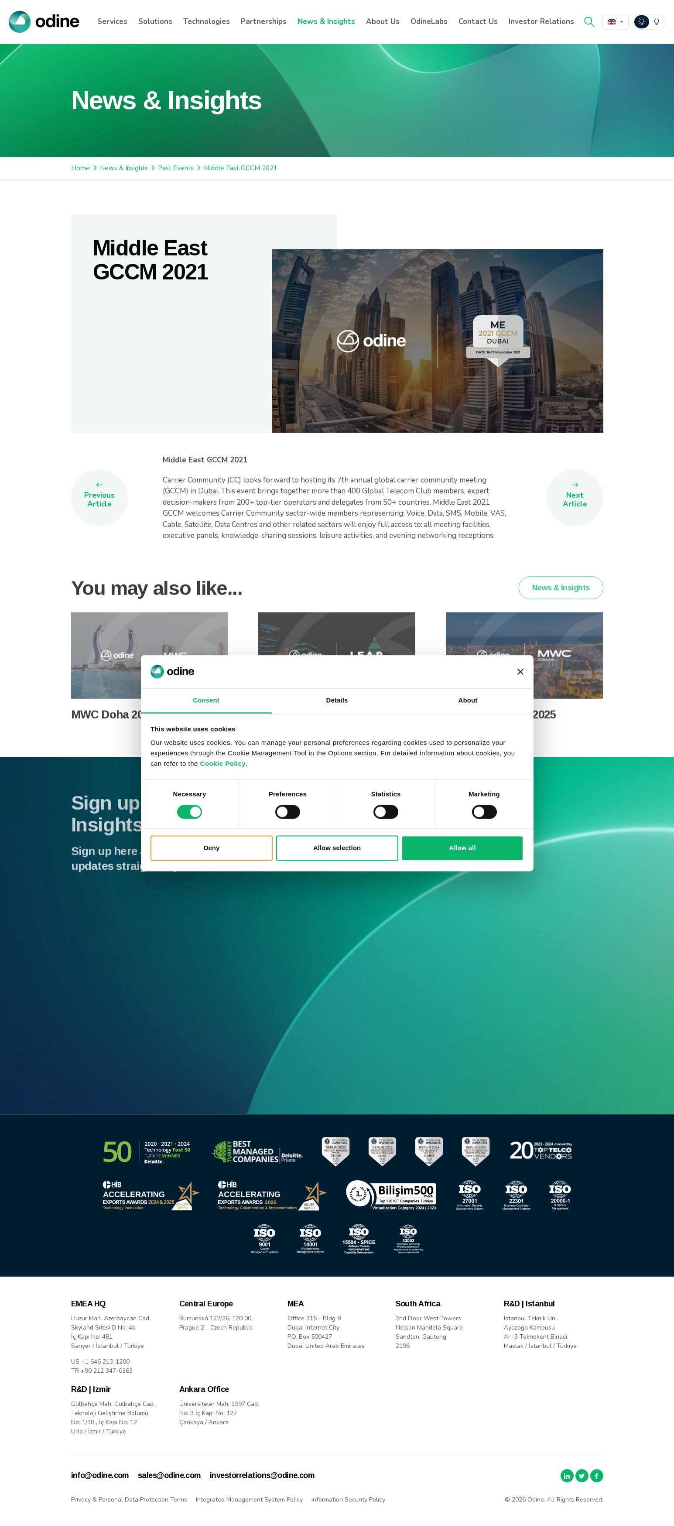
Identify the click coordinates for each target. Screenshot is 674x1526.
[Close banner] (520, 671)
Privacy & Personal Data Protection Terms (129, 1499)
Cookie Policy (223, 764)
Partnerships (264, 22)
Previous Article (99, 499)
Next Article (575, 499)
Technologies (206, 22)
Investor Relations (541, 22)
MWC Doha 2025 (113, 726)
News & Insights (326, 22)
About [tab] (468, 700)
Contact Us (478, 22)
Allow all (462, 848)
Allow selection (337, 848)
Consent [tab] (206, 700)
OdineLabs (429, 22)
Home (80, 168)
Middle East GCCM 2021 (240, 168)
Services (112, 22)
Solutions (155, 22)
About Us (383, 22)
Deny (212, 848)
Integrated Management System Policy (249, 1499)
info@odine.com (100, 1475)
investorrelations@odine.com (262, 1475)
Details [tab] (337, 700)
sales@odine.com (169, 1475)
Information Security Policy (348, 1499)
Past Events (176, 168)
